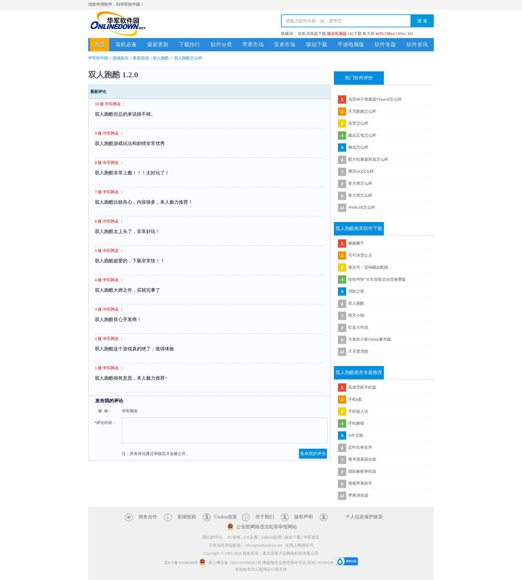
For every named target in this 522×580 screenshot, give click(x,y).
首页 (99, 44)
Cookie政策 (225, 516)
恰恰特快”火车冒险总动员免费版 (377, 279)
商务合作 (147, 516)
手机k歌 (355, 399)
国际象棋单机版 (362, 471)
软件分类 (221, 44)
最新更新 (157, 44)
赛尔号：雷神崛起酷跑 (368, 267)
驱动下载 (316, 44)
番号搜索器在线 (362, 459)
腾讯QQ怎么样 (361, 171)
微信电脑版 (337, 33)
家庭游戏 (141, 58)
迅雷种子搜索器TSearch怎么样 (374, 99)
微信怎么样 (358, 147)
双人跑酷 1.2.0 (113, 74)
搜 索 (422, 20)
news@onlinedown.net (264, 545)
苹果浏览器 (358, 495)
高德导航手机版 (362, 387)
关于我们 (264, 516)
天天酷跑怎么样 (362, 111)
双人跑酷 (161, 58)
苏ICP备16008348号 (181, 562)
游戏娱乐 (121, 58)
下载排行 (189, 44)
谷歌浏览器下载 (312, 33)
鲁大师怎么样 (360, 183)
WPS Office (385, 33)
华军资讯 (311, 537)
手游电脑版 (351, 44)
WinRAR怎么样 (361, 207)
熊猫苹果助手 (360, 483)
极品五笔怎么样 (362, 135)
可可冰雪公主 (360, 255)
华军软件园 (118, 23)
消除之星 (356, 291)
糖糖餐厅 (356, 243)
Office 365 (404, 33)
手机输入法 (358, 411)
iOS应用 (250, 537)
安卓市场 (284, 44)
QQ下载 (355, 33)
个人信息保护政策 (364, 516)
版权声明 (303, 516)
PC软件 (234, 537)
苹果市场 (253, 44)
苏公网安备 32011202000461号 (230, 562)
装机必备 (126, 44)
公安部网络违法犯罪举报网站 (266, 526)
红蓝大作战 (358, 327)
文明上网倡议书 (299, 545)
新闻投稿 (186, 516)
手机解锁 (356, 423)
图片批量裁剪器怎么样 (368, 159)
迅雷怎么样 (358, 123)
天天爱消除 (358, 351)
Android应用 (271, 537)
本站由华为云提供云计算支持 (261, 569)
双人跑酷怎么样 (188, 58)
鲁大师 (369, 33)
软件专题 (385, 44)
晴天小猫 (356, 315)
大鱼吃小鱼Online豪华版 (369, 339)
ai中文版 (355, 435)
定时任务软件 (360, 447)
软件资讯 (417, 44)
